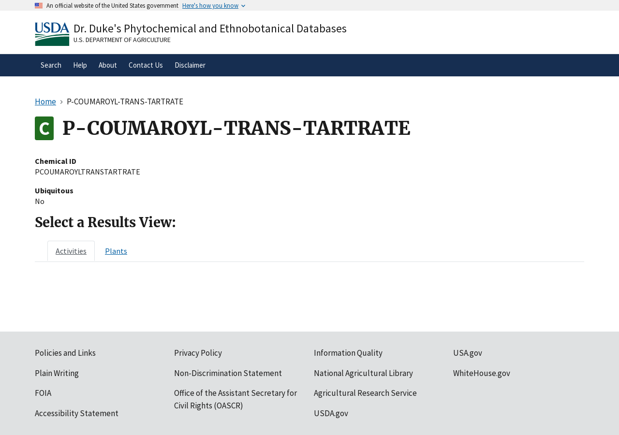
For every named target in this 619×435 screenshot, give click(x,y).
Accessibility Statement (76, 413)
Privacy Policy (198, 353)
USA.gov (467, 353)
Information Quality (348, 353)
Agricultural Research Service (365, 393)
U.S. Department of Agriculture (122, 39)
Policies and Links (65, 353)
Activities (71, 251)
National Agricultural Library (363, 373)
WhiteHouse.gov (481, 373)
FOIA (43, 393)
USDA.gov (331, 413)
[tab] (71, 251)
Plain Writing (57, 373)
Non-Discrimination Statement (228, 373)
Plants (116, 251)
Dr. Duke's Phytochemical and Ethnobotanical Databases (210, 28)
